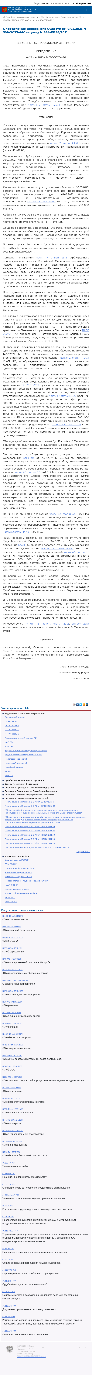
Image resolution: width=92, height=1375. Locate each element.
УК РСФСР (10, 897)
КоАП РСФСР (11, 885)
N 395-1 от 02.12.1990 (11, 1152)
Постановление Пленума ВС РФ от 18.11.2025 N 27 (30, 830)
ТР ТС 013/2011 (30, 385)
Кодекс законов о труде (17, 889)
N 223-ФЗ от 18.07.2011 (12, 1077)
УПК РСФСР (11, 901)
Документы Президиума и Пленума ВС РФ (26, 798)
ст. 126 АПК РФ (9, 1306)
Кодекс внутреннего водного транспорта (26, 750)
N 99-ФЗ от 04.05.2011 (12, 1055)
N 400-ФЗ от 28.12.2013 (12, 916)
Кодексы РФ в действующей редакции (25, 713)
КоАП (21, 545)
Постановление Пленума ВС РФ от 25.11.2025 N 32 (30, 806)
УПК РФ (9, 775)
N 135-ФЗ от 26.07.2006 (12, 1045)
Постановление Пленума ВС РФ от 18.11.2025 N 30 (30, 835)
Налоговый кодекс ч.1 (16, 759)
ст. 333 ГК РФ (8, 1163)
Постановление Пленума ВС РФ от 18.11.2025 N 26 (30, 843)
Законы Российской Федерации (21, 784)
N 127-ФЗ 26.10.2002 (11, 1098)
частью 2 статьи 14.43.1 (44, 105)
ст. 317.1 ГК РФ (8, 1173)
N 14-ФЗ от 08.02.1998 (12, 1066)
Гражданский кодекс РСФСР (19, 868)
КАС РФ (9, 742)
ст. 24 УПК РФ (8, 1291)
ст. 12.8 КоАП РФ (10, 1231)
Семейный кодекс (14, 767)
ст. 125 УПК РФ (9, 1281)
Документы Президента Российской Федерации (30, 787)
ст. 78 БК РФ (8, 1216)
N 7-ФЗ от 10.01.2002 (11, 1012)
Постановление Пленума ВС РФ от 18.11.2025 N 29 (30, 826)
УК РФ (8, 771)
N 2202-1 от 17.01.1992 (11, 1088)
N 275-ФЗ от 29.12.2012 (12, 970)
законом (28, 458)
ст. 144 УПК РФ (9, 1270)
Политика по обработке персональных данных (31, 1357)
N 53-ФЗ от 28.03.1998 (12, 1141)
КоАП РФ (9, 746)
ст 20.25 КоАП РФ (10, 1195)
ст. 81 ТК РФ (7, 1206)
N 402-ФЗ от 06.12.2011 (12, 1034)
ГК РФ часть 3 (12, 729)
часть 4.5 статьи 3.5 (27, 472)
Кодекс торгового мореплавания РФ (23, 754)
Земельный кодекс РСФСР (18, 876)
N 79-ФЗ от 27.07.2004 (12, 959)
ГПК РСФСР (11, 864)
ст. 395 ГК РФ (8, 1184)
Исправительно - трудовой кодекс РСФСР (26, 881)
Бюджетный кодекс (15, 717)
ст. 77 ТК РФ (7, 1259)
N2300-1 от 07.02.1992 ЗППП (15, 980)
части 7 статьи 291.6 (52, 257)
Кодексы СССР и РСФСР (17, 856)
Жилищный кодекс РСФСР (18, 872)
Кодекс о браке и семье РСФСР (21, 893)
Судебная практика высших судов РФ (24, 780)
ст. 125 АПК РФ (9, 1331)
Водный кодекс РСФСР (16, 860)
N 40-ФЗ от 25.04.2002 (12, 937)
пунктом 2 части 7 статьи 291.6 (47, 623)
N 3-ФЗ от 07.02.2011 (11, 1023)
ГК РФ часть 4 (12, 734)
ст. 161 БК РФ (8, 1249)
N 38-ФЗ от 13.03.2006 (12, 1002)
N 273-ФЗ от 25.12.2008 (12, 991)
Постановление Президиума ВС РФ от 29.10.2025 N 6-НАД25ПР (37, 847)
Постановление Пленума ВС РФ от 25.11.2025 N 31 (29, 802)
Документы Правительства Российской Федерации (31, 791)
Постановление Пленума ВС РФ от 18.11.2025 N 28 (30, 839)
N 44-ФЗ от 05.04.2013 (12, 1120)
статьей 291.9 (80, 623)
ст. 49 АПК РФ (8, 1317)
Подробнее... (83, 851)
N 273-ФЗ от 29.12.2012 (12, 948)
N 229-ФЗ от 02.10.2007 (12, 1131)
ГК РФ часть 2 (12, 725)
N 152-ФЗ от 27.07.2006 (12, 1109)
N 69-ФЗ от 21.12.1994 (11, 927)
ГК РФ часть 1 (11, 721)
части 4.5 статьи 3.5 (62, 514)
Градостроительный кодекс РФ (21, 738)
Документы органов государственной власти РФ (29, 794)
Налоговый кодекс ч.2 (16, 763)
